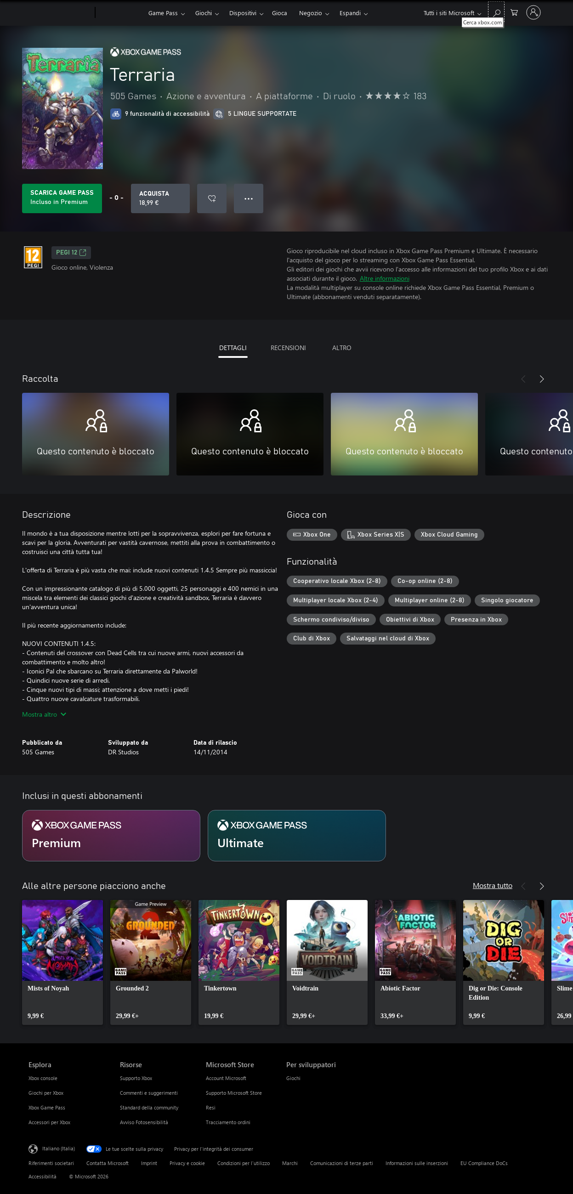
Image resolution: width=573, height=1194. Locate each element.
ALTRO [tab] (342, 347)
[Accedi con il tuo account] (533, 12)
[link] (62, 962)
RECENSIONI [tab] (288, 347)
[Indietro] (523, 379)
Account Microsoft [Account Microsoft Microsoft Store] (226, 1078)
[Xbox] (121, 12)
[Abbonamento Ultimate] (297, 835)
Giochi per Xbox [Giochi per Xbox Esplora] (45, 1093)
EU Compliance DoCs (484, 1163)
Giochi (203, 13)
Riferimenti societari (51, 1163)
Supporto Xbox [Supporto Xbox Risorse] (136, 1078)
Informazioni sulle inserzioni (417, 1163)
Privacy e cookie (187, 1163)
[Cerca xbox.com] (496, 11)
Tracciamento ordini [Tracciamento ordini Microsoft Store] (228, 1122)
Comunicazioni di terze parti (341, 1163)
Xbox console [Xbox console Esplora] (42, 1078)
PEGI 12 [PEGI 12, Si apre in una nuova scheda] (71, 252)
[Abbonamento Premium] (111, 835)
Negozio (310, 13)
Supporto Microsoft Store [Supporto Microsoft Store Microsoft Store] (234, 1093)
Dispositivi (242, 13)
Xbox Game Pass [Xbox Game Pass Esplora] (46, 1107)
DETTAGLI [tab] (233, 347)
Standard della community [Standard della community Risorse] (149, 1107)
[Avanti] (542, 379)
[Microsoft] (59, 12)
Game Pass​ (163, 13)
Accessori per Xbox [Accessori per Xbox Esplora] (49, 1122)
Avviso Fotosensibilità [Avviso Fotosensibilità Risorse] (144, 1122)
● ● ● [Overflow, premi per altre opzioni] (248, 198)
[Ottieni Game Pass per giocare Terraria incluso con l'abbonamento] (62, 198)
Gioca (279, 13)
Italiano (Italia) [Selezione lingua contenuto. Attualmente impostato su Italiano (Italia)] (58, 1148)
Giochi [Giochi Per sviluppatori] (293, 1078)
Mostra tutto (492, 885)
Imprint (149, 1163)
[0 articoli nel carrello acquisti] (514, 12)
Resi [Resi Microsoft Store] (211, 1107)
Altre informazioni (384, 278)
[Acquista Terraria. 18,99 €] (160, 198)
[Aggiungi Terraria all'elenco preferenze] (212, 198)
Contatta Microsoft (107, 1163)
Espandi (350, 13)
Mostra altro (44, 714)
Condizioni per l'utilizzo (243, 1163)
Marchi (290, 1163)
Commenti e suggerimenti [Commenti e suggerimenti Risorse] (149, 1093)
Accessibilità (42, 1176)
